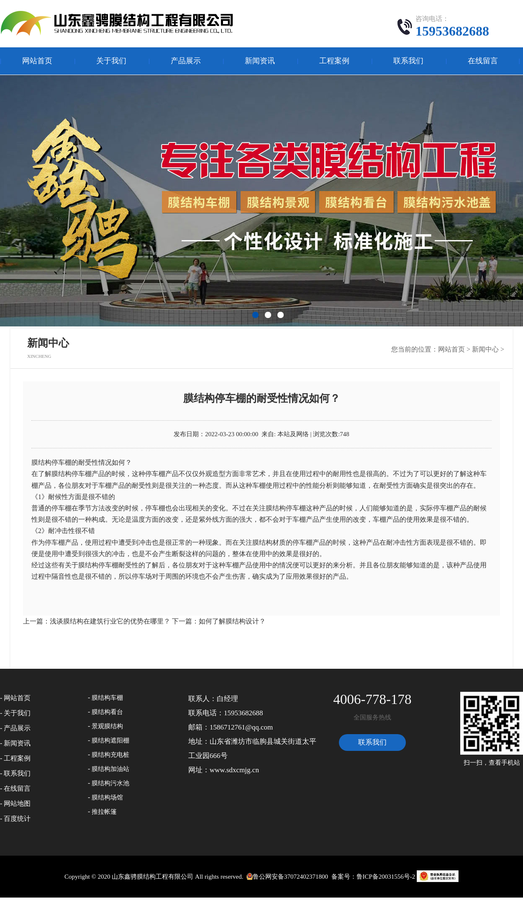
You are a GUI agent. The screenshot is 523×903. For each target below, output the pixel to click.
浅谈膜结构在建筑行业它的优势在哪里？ (110, 621)
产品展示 (186, 61)
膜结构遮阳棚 (110, 740)
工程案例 (334, 61)
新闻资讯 (260, 61)
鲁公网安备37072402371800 (286, 876)
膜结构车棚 (107, 697)
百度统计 (17, 818)
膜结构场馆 (107, 797)
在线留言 (483, 61)
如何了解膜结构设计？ (232, 621)
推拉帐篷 (104, 811)
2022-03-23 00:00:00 (231, 434)
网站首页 (37, 61)
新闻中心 (485, 349)
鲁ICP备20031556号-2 (385, 876)
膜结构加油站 (110, 769)
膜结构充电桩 (110, 754)
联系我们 (408, 61)
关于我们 (111, 61)
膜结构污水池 (110, 783)
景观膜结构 (107, 726)
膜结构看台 (107, 712)
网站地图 (17, 803)
